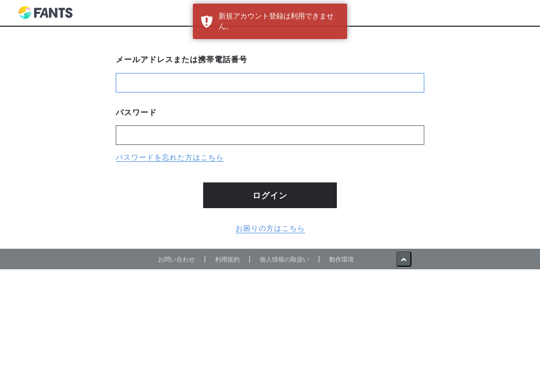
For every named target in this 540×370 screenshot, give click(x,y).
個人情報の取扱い (284, 259)
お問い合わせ (176, 259)
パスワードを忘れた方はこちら (170, 157)
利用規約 (227, 259)
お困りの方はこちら (270, 228)
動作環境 (341, 259)
